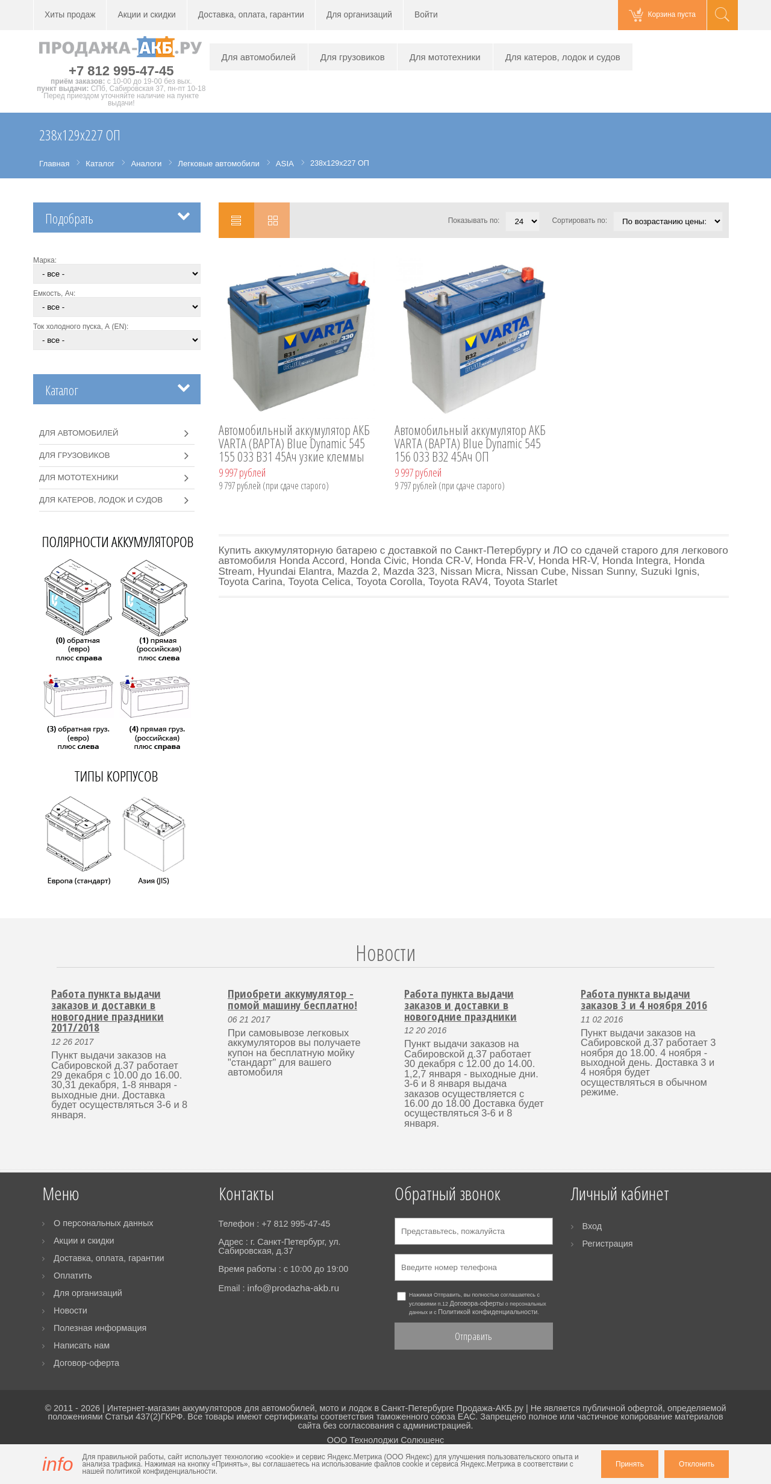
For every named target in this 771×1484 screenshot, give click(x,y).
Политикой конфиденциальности (487, 1311)
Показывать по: (474, 220)
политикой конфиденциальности (160, 1471)
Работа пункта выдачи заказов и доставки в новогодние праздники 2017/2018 (107, 1010)
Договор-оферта (86, 1363)
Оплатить (73, 1275)
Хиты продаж (70, 14)
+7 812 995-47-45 (121, 70)
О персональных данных (104, 1223)
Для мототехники (445, 57)
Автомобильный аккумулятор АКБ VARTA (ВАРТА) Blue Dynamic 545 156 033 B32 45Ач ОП (470, 444)
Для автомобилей (259, 57)
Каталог (61, 390)
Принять (630, 1464)
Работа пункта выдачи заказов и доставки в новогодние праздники (460, 1004)
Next (721, 967)
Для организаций (359, 14)
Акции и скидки (146, 14)
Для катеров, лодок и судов (562, 57)
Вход (592, 1226)
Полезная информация (100, 1328)
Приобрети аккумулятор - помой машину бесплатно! (292, 999)
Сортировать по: (579, 220)
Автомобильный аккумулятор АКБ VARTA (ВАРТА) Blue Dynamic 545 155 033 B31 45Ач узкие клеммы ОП (294, 444)
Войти (426, 14)
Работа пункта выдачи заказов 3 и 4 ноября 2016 (644, 999)
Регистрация (607, 1243)
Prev (49, 967)
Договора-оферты (477, 1303)
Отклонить (696, 1464)
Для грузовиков (352, 57)
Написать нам (82, 1345)
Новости (385, 953)
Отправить (473, 1336)
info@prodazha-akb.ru (293, 1288)
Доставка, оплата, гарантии (251, 14)
